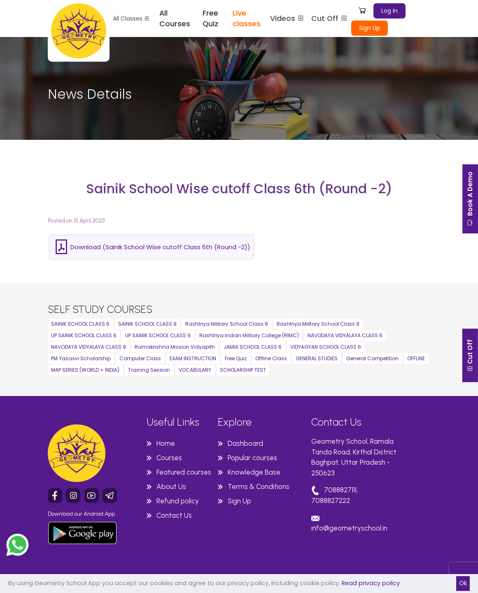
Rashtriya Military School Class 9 (318, 323)
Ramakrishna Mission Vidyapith (175, 346)
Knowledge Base (254, 472)
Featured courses (183, 472)
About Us (171, 486)
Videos (287, 18)
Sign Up (369, 28)
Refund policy (177, 501)
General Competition (372, 358)
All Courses (174, 18)
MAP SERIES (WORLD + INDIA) (85, 369)
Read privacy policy (371, 583)
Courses (169, 458)
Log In (389, 11)
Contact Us (174, 515)
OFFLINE (416, 358)
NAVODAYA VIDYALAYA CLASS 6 (345, 335)
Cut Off (329, 18)
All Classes (131, 18)
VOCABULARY (195, 369)
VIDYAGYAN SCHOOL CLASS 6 (325, 346)
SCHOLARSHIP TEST (243, 369)
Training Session (149, 369)
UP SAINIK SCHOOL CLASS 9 (158, 335)
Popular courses (252, 458)
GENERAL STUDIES (317, 358)
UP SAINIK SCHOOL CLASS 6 (84, 335)
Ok (463, 583)
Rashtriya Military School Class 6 (226, 323)
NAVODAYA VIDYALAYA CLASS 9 (88, 346)
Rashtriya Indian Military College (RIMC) (249, 335)
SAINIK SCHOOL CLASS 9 (147, 323)
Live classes (247, 18)
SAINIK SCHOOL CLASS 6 (80, 323)
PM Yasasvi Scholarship (81, 358)
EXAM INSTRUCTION (193, 358)
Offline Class (271, 358)
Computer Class (140, 358)
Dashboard (245, 443)
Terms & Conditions (258, 486)
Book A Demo (469, 200)
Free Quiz (210, 18)
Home (165, 443)
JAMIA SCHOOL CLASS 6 (253, 346)
